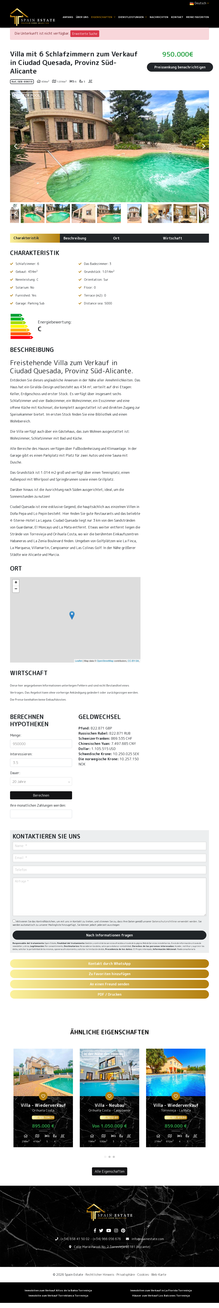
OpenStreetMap (105, 661)
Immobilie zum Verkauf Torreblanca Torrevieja (58, 1295)
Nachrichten (159, 17)
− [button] (16, 589)
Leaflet (78, 661)
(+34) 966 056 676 (107, 1239)
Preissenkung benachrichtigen (180, 67)
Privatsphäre (126, 1275)
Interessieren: (21, 754)
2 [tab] (109, 1157)
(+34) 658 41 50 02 (75, 1239)
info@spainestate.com (148, 1239)
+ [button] (16, 583)
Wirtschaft (172, 238)
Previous (15, 146)
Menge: (15, 735)
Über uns (82, 17)
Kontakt (177, 17)
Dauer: (15, 773)
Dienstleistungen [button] (132, 17)
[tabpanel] (43, 1099)
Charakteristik (26, 238)
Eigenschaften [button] (103, 17)
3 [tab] (114, 1157)
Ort (116, 238)
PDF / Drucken (109, 994)
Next (203, 146)
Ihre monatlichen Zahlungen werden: (38, 805)
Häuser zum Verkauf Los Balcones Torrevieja (161, 1295)
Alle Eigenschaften (109, 1171)
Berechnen (41, 795)
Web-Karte (158, 1275)
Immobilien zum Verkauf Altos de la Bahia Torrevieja (58, 1290)
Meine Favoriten (197, 17)
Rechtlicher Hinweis (100, 1275)
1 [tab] (105, 1157)
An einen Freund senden (109, 984)
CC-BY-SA (133, 661)
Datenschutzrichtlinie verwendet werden (174, 921)
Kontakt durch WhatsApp (109, 963)
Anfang (68, 17)
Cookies (143, 1275)
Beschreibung (75, 238)
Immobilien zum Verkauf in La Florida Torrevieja (161, 1290)
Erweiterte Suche (84, 34)
